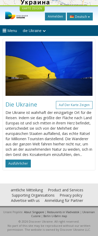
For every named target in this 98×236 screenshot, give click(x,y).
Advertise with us (25, 200)
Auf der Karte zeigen (74, 105)
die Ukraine (34, 30)
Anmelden (55, 16)
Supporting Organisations (33, 195)
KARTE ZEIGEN (32, 8)
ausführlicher (18, 163)
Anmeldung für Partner (64, 200)
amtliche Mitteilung (27, 189)
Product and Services (65, 189)
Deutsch (80, 16)
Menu (10, 30)
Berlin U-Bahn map (55, 216)
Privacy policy (71, 195)
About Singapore (34, 212)
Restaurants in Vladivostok (63, 212)
